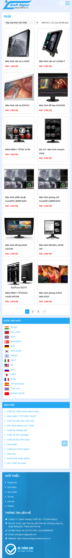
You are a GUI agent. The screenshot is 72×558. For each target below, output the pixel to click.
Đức (12, 346)
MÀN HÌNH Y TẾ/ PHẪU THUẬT (21, 416)
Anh (12, 337)
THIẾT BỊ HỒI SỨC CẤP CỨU (21, 421)
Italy (13, 360)
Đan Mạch (15, 341)
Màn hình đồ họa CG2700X (52, 105)
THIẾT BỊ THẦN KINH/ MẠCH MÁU (23, 411)
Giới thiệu (11, 487)
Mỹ (11, 365)
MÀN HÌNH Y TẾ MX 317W (17, 149)
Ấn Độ (13, 327)
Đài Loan (15, 332)
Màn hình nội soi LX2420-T (52, 61)
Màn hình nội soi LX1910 (17, 61)
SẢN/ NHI (11, 454)
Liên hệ (10, 501)
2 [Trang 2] (32, 311)
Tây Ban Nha (17, 384)
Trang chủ (12, 482)
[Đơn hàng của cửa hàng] (21, 23)
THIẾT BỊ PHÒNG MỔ (17, 430)
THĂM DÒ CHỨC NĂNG (18, 449)
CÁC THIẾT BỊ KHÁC (16, 463)
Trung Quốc (17, 393)
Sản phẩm (12, 492)
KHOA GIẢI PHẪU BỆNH (18, 458)
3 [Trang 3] (38, 311)
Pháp (13, 379)
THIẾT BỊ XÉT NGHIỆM (18, 435)
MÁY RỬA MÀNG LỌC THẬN (20, 425)
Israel (14, 355)
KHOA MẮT (12, 444)
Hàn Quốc (16, 351)
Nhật (13, 374)
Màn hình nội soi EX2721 (17, 105)
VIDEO (10, 506)
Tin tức (10, 497)
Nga (12, 370)
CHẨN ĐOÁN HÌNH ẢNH (18, 440)
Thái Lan (15, 388)
